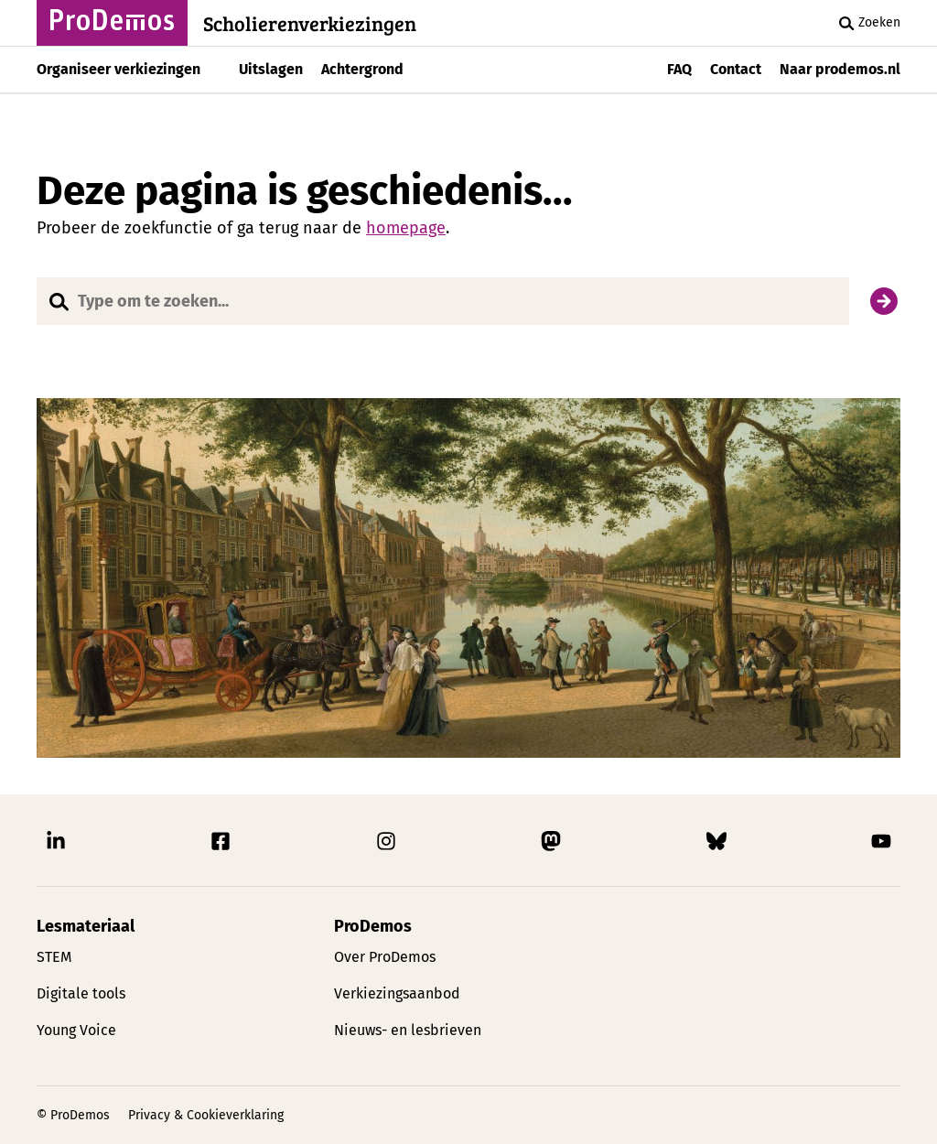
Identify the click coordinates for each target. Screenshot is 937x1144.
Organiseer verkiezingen (118, 69)
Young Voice (76, 1030)
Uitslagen (271, 69)
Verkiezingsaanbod (397, 993)
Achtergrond (362, 69)
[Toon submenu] (215, 69)
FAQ (679, 69)
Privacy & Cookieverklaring (206, 1115)
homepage (406, 228)
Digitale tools (81, 993)
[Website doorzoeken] (443, 301)
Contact (735, 69)
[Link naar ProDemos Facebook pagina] (220, 845)
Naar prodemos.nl (840, 69)
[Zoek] (883, 301)
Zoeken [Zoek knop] (866, 23)
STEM (54, 957)
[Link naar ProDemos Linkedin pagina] (56, 845)
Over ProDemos (385, 957)
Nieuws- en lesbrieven (407, 1030)
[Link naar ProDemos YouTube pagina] (881, 845)
